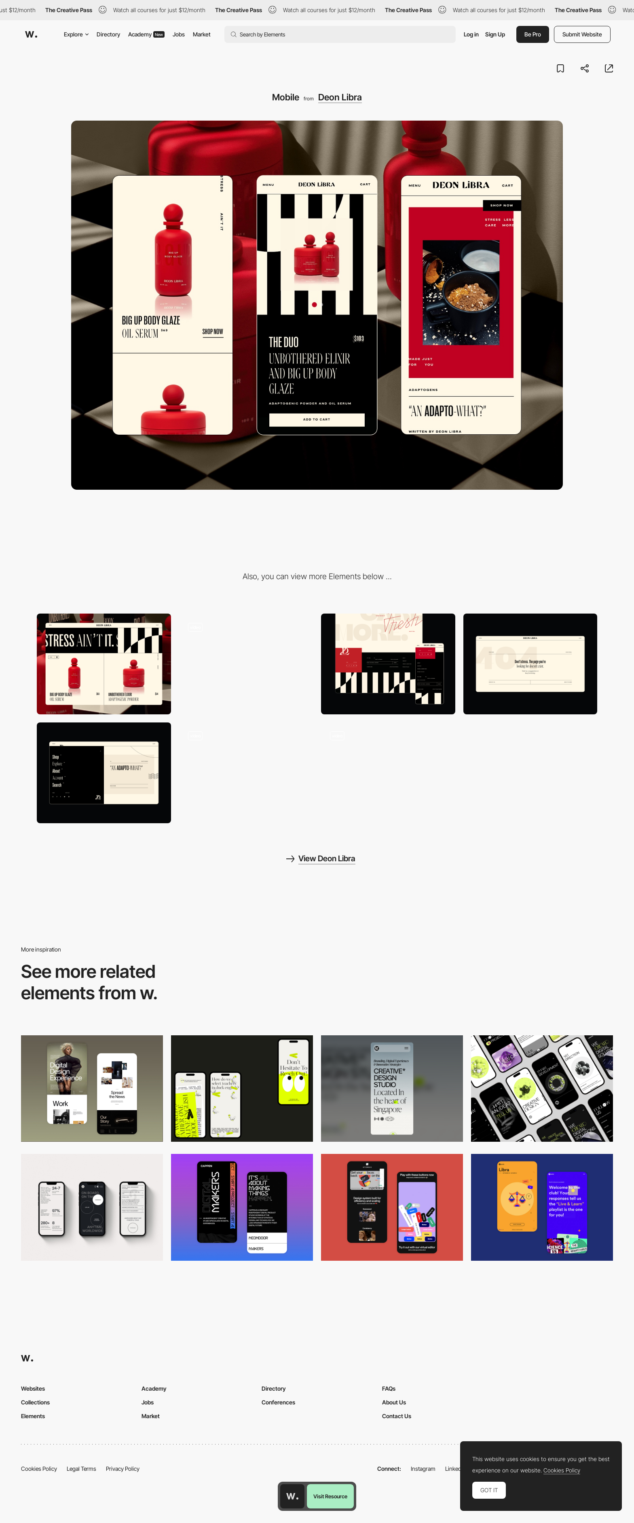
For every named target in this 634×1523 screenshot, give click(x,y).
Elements (33, 1416)
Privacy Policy (122, 1468)
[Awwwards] (31, 34)
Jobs (179, 34)
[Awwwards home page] (292, 1496)
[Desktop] (104, 664)
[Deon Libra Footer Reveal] (388, 664)
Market (202, 34)
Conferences (278, 1402)
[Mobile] (242, 1088)
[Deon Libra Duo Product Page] (388, 772)
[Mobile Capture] (92, 1088)
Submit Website (582, 34)
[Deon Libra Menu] (104, 772)
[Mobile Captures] (392, 1207)
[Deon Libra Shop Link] (246, 772)
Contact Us (396, 1416)
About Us (394, 1402)
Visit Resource (330, 1496)
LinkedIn (455, 1468)
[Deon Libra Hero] (246, 664)
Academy (146, 34)
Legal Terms (81, 1468)
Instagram (423, 1468)
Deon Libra (340, 97)
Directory (108, 34)
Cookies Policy (39, 1468)
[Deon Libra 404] (530, 664)
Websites (33, 1388)
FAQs (388, 1388)
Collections (35, 1402)
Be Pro (532, 34)
